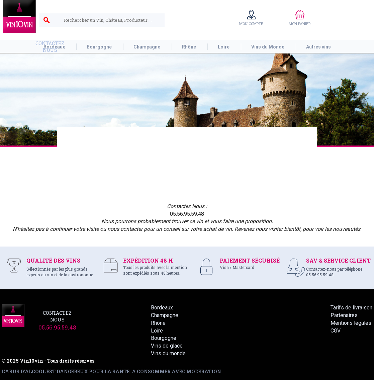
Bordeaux (162, 307)
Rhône (158, 323)
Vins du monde (168, 353)
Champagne (164, 315)
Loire (157, 330)
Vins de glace (167, 346)
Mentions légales (351, 323)
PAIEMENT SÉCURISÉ (250, 260)
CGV (336, 330)
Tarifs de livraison (351, 307)
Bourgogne (163, 338)
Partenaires (344, 315)
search (46, 20)
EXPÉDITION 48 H (148, 260)
